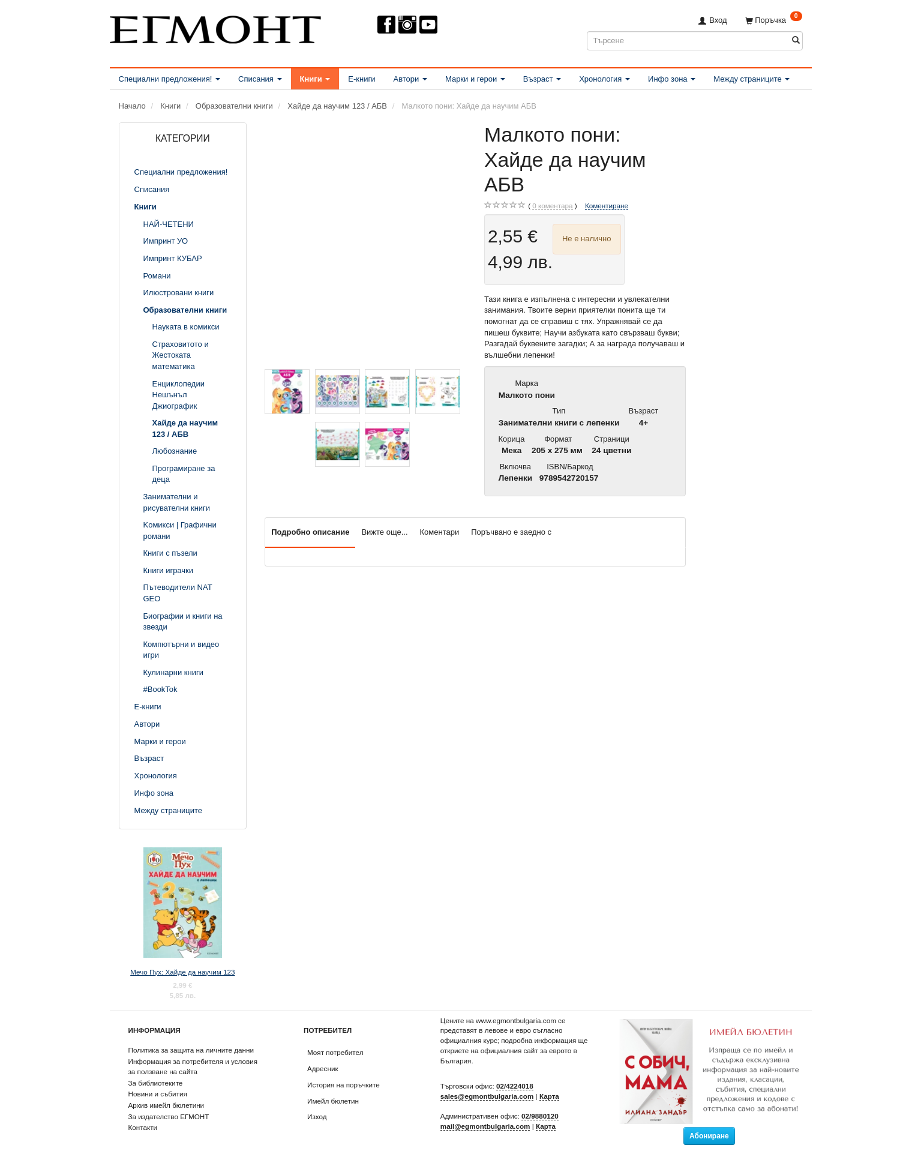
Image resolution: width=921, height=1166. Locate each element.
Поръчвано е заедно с (511, 531)
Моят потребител (335, 1052)
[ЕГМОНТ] (215, 27)
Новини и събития (157, 1094)
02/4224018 (514, 1086)
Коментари (440, 531)
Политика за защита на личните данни (191, 1050)
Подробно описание (310, 531)
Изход (317, 1116)
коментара (552, 206)
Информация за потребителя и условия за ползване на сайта (193, 1066)
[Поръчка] (773, 20)
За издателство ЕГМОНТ (168, 1116)
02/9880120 (540, 1116)
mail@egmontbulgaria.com (485, 1126)
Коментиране (606, 205)
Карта (549, 1096)
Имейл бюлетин (333, 1101)
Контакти (143, 1127)
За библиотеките (155, 1083)
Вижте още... (384, 531)
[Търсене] (796, 40)
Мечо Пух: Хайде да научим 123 (182, 972)
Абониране (709, 1136)
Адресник (322, 1068)
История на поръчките (343, 1085)
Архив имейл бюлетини (166, 1105)
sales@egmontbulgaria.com (487, 1096)
